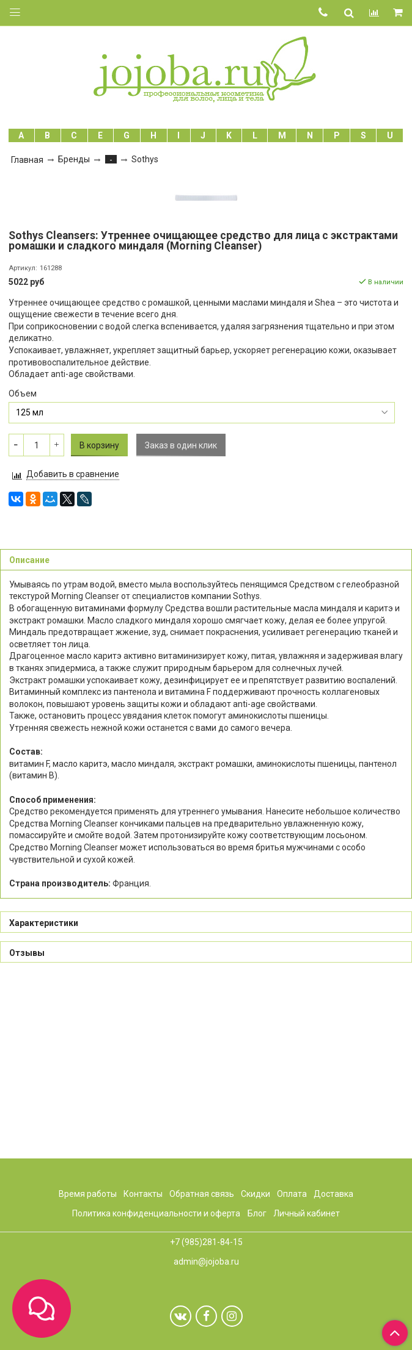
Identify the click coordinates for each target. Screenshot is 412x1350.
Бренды (74, 159)
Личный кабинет (306, 1214)
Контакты (143, 1194)
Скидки (255, 1194)
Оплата (292, 1194)
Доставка (333, 1194)
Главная (27, 160)
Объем (23, 568)
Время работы (88, 1194)
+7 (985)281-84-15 (206, 1243)
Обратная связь (201, 1194)
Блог (257, 1214)
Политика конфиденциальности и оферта (156, 1214)
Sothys (144, 159)
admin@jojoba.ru (206, 1261)
